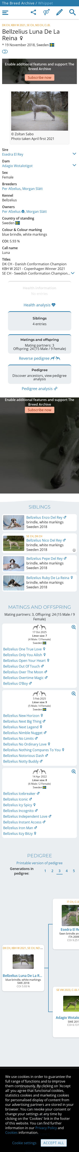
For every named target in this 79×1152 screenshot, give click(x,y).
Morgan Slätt (32, 176)
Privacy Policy (46, 1128)
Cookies (11, 1132)
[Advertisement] (39, 65)
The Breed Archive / (19, 3)
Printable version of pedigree (39, 830)
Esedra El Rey (12, 141)
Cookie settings (24, 1143)
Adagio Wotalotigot (17, 153)
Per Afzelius (11, 176)
